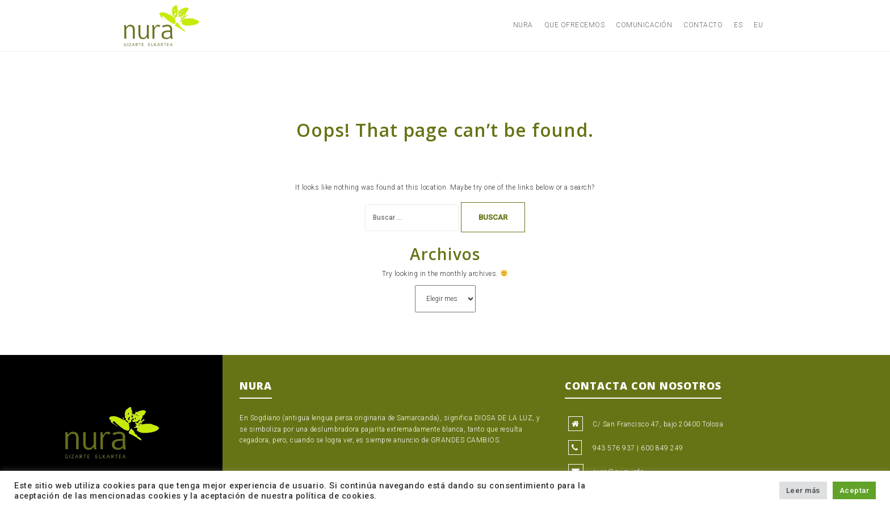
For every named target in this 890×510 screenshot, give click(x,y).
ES (738, 25)
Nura (523, 25)
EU (758, 25)
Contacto (703, 25)
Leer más (803, 490)
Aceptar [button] (854, 490)
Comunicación (644, 25)
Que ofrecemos (574, 25)
